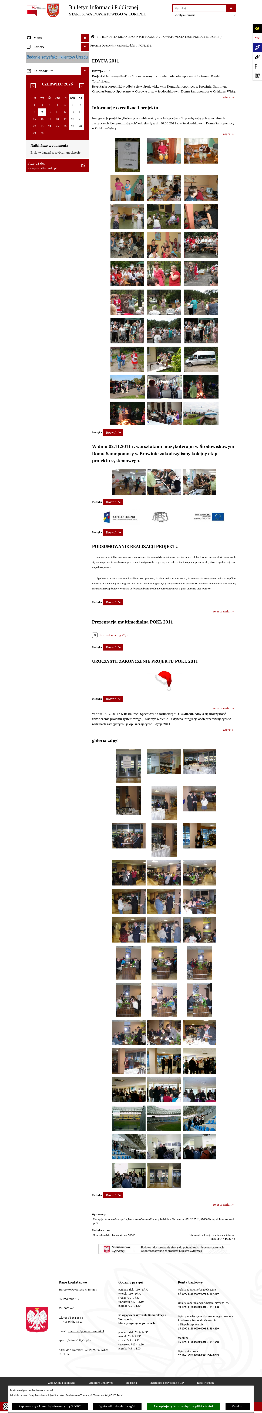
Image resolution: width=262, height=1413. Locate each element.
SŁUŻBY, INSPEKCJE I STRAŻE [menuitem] (48, 241)
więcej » (228, 87)
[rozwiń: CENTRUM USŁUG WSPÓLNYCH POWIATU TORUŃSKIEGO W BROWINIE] (85, 996)
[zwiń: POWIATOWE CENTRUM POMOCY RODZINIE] (85, 510)
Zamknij (237, 1406)
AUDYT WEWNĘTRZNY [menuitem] (43, 265)
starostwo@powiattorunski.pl (86, 1320)
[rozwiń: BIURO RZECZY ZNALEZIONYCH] (85, 348)
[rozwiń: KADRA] (85, 667)
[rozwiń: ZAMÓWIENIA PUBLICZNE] (85, 656)
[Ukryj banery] (85, 1015)
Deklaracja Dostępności (77, 1385)
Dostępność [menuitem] (35, 413)
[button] (127, 160)
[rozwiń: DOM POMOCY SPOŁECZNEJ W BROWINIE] (85, 876)
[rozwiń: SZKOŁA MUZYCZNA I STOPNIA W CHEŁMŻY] (85, 495)
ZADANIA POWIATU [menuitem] (41, 249)
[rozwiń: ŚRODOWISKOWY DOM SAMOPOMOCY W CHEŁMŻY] (85, 961)
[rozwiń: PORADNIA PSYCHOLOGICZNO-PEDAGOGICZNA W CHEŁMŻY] (85, 946)
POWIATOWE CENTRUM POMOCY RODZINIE (190, 26)
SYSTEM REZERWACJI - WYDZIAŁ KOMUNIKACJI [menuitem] (51, 394)
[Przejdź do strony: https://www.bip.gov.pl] (257, 38)
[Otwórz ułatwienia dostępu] (257, 28)
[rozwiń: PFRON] (85, 777)
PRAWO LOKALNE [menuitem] (40, 112)
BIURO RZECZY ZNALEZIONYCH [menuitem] (50, 348)
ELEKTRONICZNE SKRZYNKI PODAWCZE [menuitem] (47, 382)
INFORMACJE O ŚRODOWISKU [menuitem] (48, 332)
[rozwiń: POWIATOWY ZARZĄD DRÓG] (85, 936)
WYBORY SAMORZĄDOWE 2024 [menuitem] (50, 356)
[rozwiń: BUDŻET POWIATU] (85, 280)
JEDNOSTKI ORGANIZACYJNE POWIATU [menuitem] (48, 230)
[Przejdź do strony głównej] (86, 10)
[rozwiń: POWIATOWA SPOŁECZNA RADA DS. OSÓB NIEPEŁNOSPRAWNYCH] (85, 757)
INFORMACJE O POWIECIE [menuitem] (46, 55)
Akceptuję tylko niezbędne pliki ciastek (183, 1406)
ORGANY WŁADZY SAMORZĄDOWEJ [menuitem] (53, 96)
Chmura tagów (151, 1385)
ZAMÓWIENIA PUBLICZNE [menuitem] (46, 317)
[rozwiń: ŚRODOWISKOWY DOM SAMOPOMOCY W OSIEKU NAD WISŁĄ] (85, 976)
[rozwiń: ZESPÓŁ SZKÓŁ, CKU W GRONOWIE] (85, 446)
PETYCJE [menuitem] (33, 372)
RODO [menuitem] (31, 119)
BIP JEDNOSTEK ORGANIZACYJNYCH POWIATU (127, 26)
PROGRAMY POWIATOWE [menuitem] (45, 272)
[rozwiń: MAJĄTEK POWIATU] (85, 288)
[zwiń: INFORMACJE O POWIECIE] (85, 55)
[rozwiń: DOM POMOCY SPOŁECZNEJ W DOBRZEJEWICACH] (85, 906)
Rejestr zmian (205, 1372)
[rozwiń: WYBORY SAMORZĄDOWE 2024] (85, 356)
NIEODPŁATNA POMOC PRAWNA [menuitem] (51, 340)
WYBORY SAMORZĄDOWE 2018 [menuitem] (50, 364)
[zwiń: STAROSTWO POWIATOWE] (85, 127)
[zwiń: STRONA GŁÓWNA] (85, 35)
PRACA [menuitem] (32, 325)
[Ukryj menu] (85, 27)
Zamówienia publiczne (61, 1372)
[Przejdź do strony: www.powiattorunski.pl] (257, 57)
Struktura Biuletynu (101, 1372)
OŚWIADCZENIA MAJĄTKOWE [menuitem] (48, 104)
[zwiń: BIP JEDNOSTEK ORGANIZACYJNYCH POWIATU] (85, 421)
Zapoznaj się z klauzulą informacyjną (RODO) (50, 1406)
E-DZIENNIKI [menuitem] (36, 405)
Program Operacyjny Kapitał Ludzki (112, 35)
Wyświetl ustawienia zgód (117, 1406)
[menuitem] (57, 35)
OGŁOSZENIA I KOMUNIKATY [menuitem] (48, 309)
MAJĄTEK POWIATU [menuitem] (41, 288)
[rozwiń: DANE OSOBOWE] (85, 555)
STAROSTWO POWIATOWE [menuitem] (46, 127)
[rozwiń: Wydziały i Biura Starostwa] (85, 162)
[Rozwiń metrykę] (113, 422)
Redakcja (131, 1372)
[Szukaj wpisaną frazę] (231, 8)
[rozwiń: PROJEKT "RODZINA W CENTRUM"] (85, 831)
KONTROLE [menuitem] (35, 257)
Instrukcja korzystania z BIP (167, 1372)
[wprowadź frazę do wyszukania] (199, 8)
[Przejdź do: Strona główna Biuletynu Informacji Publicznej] (93, 26)
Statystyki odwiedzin (117, 1385)
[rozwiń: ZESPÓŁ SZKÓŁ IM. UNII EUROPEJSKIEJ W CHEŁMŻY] (85, 480)
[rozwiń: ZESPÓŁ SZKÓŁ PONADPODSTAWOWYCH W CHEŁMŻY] (85, 460)
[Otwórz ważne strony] (257, 66)
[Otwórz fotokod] (257, 76)
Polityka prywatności (186, 1385)
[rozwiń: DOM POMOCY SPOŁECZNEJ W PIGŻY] (85, 891)
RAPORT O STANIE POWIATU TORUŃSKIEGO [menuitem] (47, 298)
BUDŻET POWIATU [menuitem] (40, 280)
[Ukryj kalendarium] (85, 1039)
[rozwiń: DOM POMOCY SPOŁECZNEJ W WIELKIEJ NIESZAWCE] (85, 921)
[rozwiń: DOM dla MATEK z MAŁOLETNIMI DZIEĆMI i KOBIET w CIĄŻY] (85, 722)
